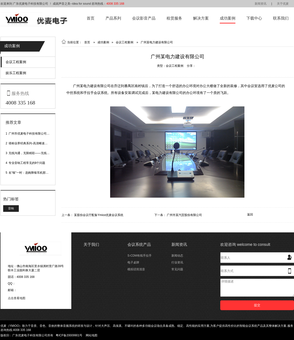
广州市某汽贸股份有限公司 (184, 215)
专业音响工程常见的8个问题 (27, 163)
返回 (250, 214)
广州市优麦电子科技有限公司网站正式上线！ (38, 133)
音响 (11, 208)
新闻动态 (177, 255)
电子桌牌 (133, 262)
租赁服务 (174, 18)
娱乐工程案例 (16, 73)
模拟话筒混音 (136, 269)
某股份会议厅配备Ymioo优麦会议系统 (98, 215)
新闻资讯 (260, 3)
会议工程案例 (16, 62)
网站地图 (91, 335)
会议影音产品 (144, 18)
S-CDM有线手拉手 (139, 255)
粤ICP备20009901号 (69, 335)
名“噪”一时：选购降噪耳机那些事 (30, 172)
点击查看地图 (16, 298)
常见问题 (177, 269)
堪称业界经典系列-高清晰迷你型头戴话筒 (35, 143)
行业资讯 (177, 262)
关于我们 (91, 244)
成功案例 (227, 18)
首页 (90, 18)
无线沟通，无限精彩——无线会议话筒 (33, 153)
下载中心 (254, 18)
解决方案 (201, 18)
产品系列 (113, 18)
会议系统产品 (139, 244)
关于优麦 (283, 3)
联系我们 (281, 18)
